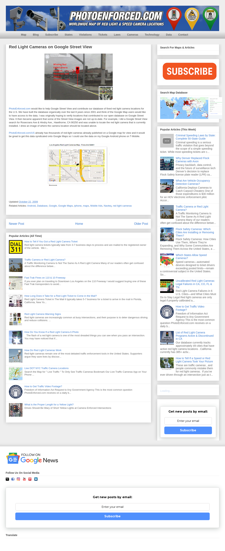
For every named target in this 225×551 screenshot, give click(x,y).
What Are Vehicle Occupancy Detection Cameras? (193, 182)
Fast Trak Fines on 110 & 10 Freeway (44, 277)
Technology (152, 34)
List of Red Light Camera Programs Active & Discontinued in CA (195, 335)
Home (79, 223)
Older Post (141, 223)
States (69, 34)
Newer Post (16, 223)
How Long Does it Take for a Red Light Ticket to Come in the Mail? (60, 295)
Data (169, 34)
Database (42, 205)
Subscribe (51, 34)
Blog (36, 34)
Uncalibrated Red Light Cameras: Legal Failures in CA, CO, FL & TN (195, 284)
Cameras (132, 34)
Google (53, 205)
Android (31, 205)
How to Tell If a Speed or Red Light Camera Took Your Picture (194, 360)
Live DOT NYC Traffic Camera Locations (46, 368)
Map (23, 34)
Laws (117, 34)
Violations (85, 34)
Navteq (108, 205)
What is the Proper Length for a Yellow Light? (49, 404)
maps (86, 205)
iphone (77, 205)
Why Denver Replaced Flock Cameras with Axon (192, 160)
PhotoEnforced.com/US (22, 132)
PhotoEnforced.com (19, 108)
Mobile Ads (96, 205)
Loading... (166, 390)
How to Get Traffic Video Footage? (43, 386)
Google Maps (65, 205)
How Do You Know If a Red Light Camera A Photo (51, 332)
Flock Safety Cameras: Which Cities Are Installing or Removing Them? (195, 232)
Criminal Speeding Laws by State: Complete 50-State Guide (196, 137)
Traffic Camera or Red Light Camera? (44, 259)
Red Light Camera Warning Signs (42, 314)
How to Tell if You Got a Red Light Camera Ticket (51, 241)
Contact (183, 34)
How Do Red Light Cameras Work (42, 350)
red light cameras (122, 205)
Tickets (102, 34)
